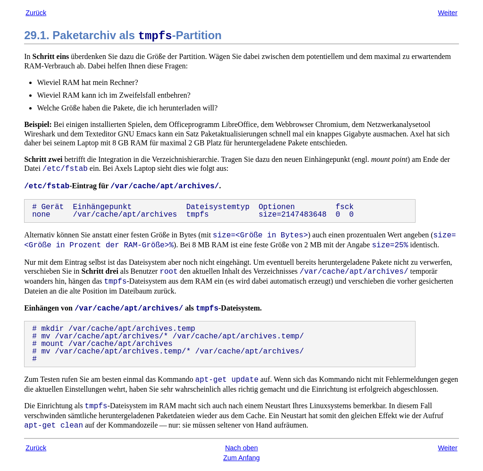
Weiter (447, 13)
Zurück (35, 13)
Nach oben (241, 448)
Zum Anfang (241, 458)
